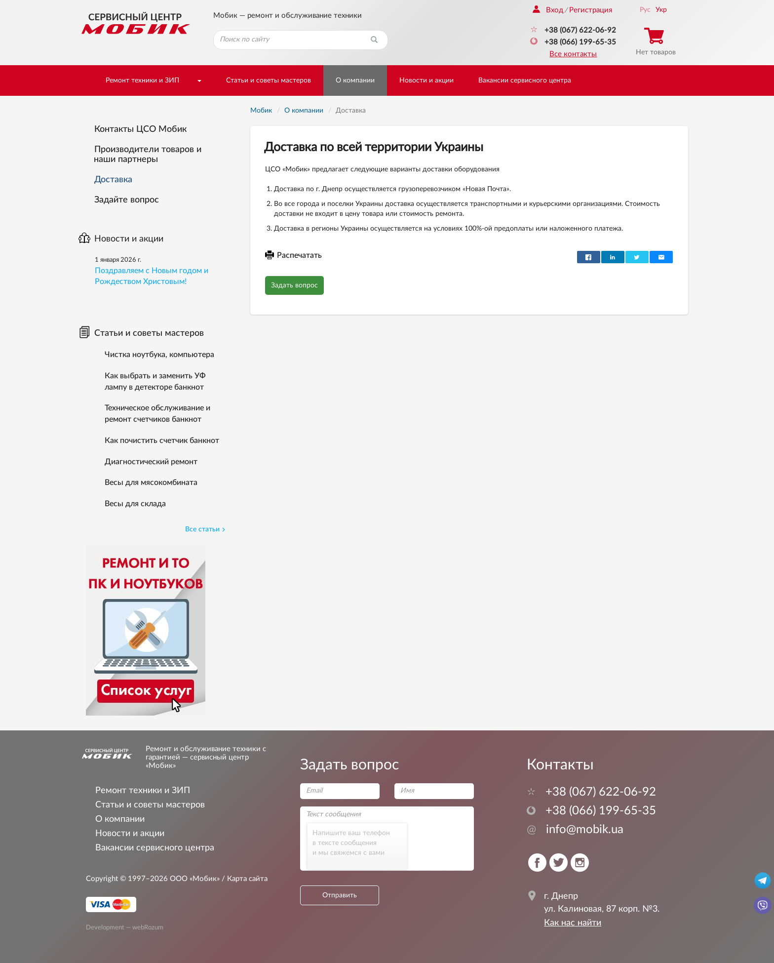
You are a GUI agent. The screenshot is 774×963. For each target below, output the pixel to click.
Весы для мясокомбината (151, 482)
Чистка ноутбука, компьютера (159, 355)
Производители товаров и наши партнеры (147, 154)
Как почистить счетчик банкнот (162, 440)
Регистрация (590, 10)
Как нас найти (572, 923)
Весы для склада (135, 504)
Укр (661, 9)
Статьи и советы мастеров (268, 80)
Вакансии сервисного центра (524, 80)
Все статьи (205, 529)
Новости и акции (426, 80)
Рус (645, 9)
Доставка (113, 179)
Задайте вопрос (126, 200)
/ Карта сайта (244, 879)
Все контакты (573, 54)
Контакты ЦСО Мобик (140, 129)
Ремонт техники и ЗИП (142, 80)
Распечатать (293, 255)
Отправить (339, 895)
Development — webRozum (124, 927)
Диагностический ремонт (151, 462)
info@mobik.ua (575, 830)
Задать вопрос (294, 285)
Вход (548, 10)
